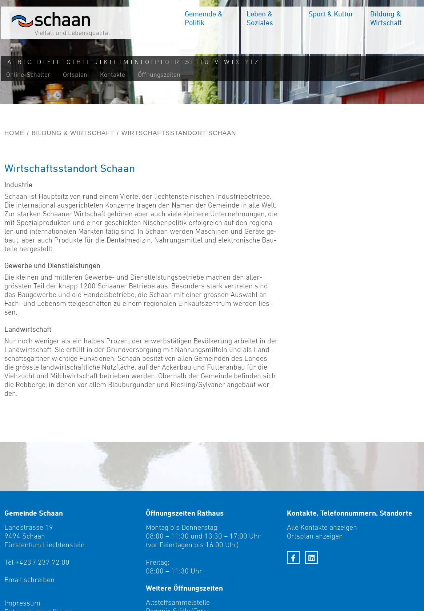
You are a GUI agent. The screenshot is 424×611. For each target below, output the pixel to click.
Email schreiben (29, 580)
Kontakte (111, 75)
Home (14, 133)
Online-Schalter (27, 75)
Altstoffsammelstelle (178, 602)
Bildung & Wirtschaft (73, 133)
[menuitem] (209, 31)
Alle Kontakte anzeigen (322, 527)
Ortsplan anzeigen (315, 536)
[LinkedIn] (311, 557)
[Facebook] (293, 557)
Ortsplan (74, 75)
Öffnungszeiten (158, 75)
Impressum (22, 603)
